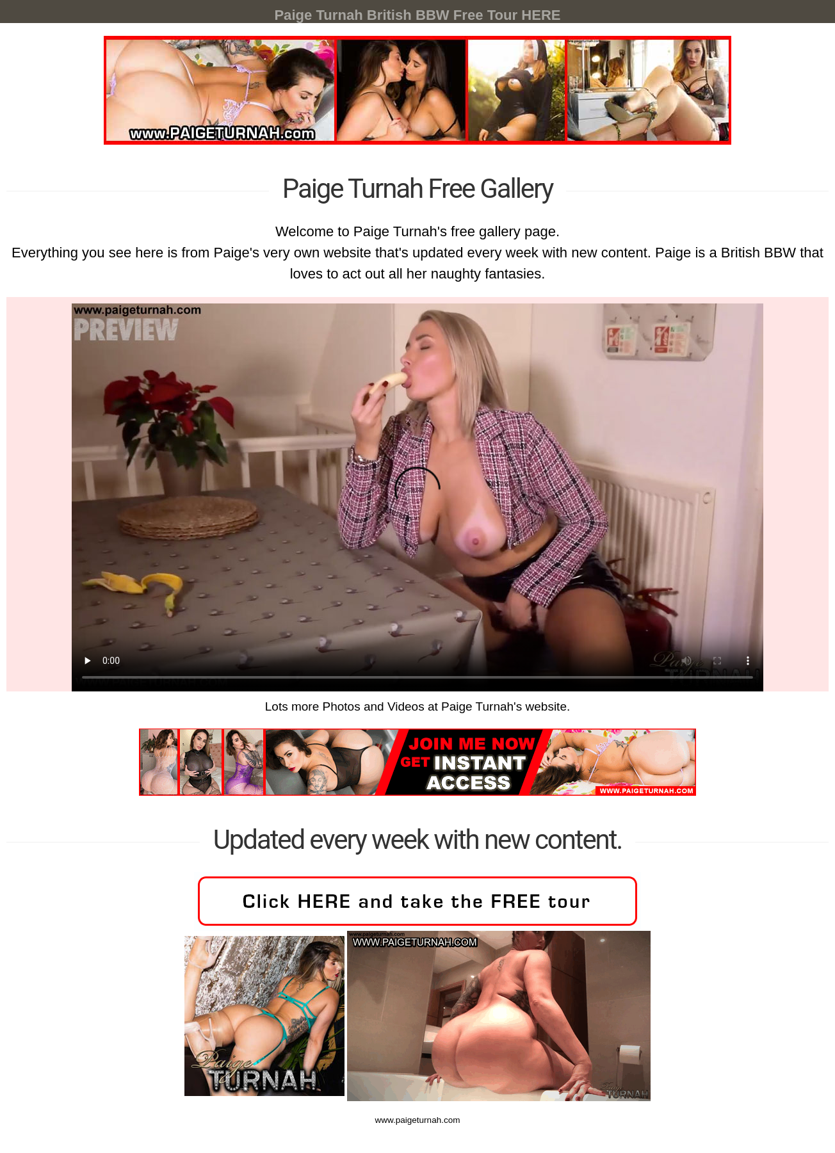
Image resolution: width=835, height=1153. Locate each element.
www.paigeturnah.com (417, 1010)
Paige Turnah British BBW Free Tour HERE (417, 15)
